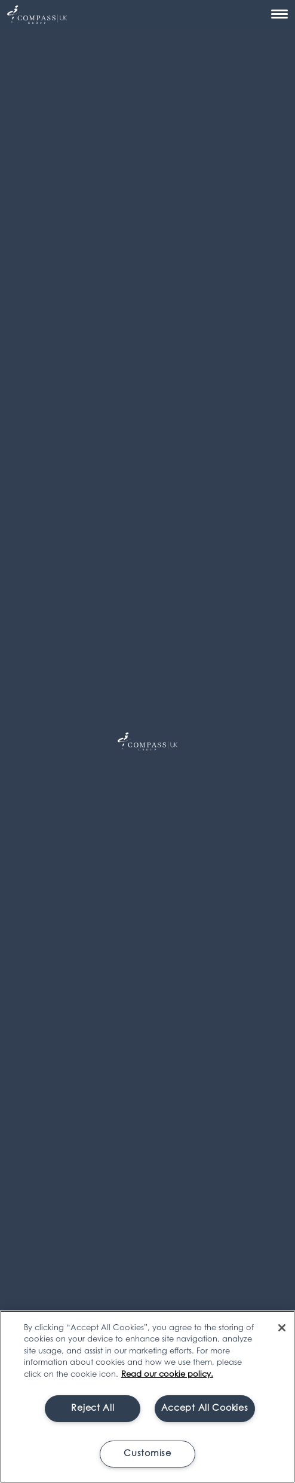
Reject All (92, 1408)
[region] (147, 1396)
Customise (147, 1454)
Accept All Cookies (204, 1408)
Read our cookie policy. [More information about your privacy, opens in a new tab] (167, 1375)
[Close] (282, 1328)
